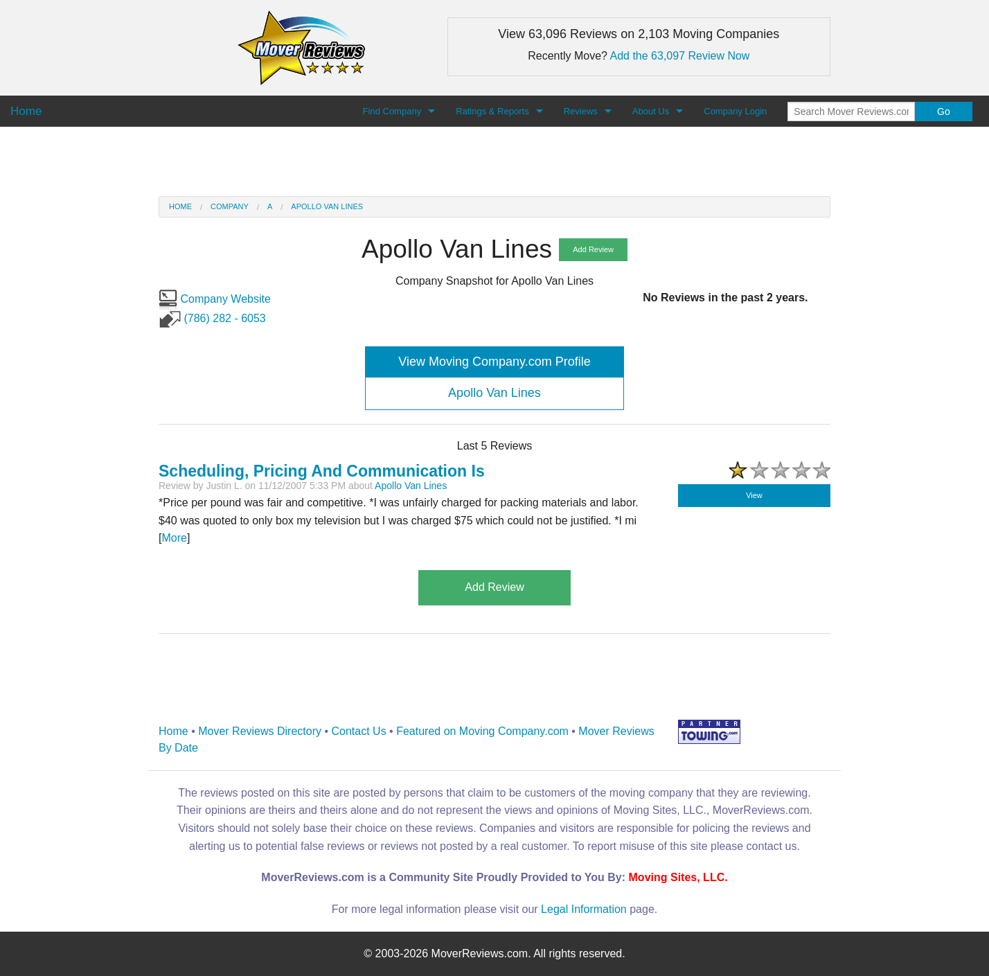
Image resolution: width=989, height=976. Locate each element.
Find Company (392, 111)
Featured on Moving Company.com (482, 731)
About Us (650, 111)
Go (943, 111)
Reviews (581, 111)
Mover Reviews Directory (259, 731)
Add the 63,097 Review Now (680, 56)
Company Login (735, 111)
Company (230, 206)
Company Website (215, 299)
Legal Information (584, 909)
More (173, 538)
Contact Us (359, 731)
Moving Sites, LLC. (678, 877)
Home (180, 206)
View (754, 495)
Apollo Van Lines (327, 206)
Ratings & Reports (492, 111)
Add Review (593, 249)
